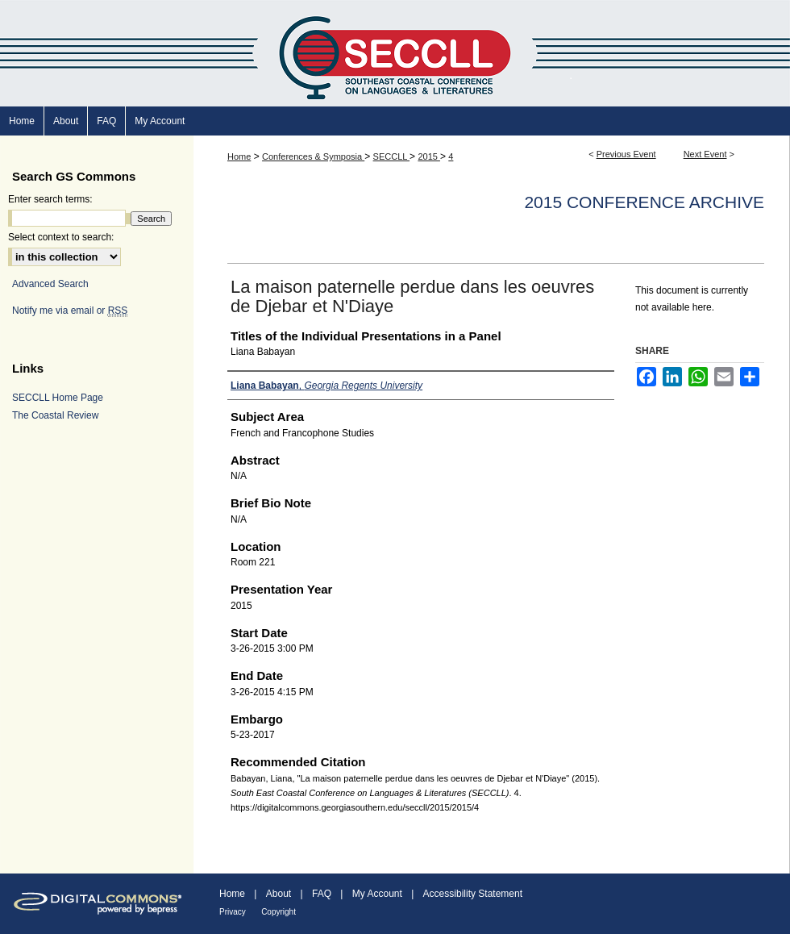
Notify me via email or (69, 310)
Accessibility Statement (472, 893)
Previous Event (626, 154)
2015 (429, 156)
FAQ (321, 893)
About (278, 893)
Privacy (232, 911)
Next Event (705, 154)
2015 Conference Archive (644, 202)
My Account (377, 893)
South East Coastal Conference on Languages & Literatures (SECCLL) (395, 53)
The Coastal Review (55, 415)
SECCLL (391, 156)
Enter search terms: (50, 199)
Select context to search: (61, 237)
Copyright (278, 911)
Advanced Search (50, 284)
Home (239, 156)
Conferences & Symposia (313, 156)
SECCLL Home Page (57, 397)
